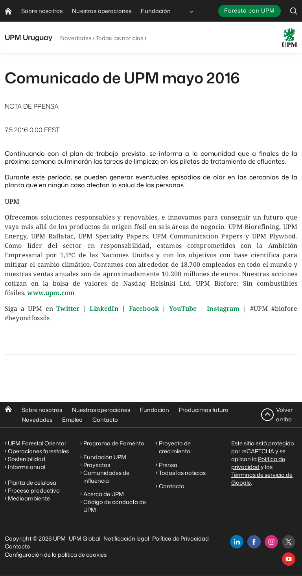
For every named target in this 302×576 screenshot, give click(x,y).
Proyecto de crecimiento (175, 447)
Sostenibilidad (26, 459)
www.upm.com (51, 292)
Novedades (75, 38)
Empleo (72, 419)
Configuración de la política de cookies (56, 554)
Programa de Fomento (113, 443)
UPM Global (84, 538)
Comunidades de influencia (106, 477)
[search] (293, 11)
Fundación (154, 410)
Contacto (105, 419)
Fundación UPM (104, 457)
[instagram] (271, 541)
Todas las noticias (120, 38)
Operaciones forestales (38, 451)
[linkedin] (236, 541)
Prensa (168, 465)
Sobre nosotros (42, 410)
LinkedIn (104, 308)
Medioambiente (29, 498)
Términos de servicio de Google (262, 479)
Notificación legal (126, 538)
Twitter (67, 308)
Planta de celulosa (32, 482)
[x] (288, 541)
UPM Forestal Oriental (37, 443)
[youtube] (288, 559)
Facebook (144, 308)
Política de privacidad (258, 463)
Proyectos (96, 465)
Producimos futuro (203, 410)
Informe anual (26, 467)
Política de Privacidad (180, 538)
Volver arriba (284, 414)
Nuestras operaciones (101, 410)
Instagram (223, 308)
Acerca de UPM (103, 494)
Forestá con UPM (249, 10)
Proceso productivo (34, 490)
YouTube (183, 308)
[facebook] (254, 541)
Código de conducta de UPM (114, 506)
